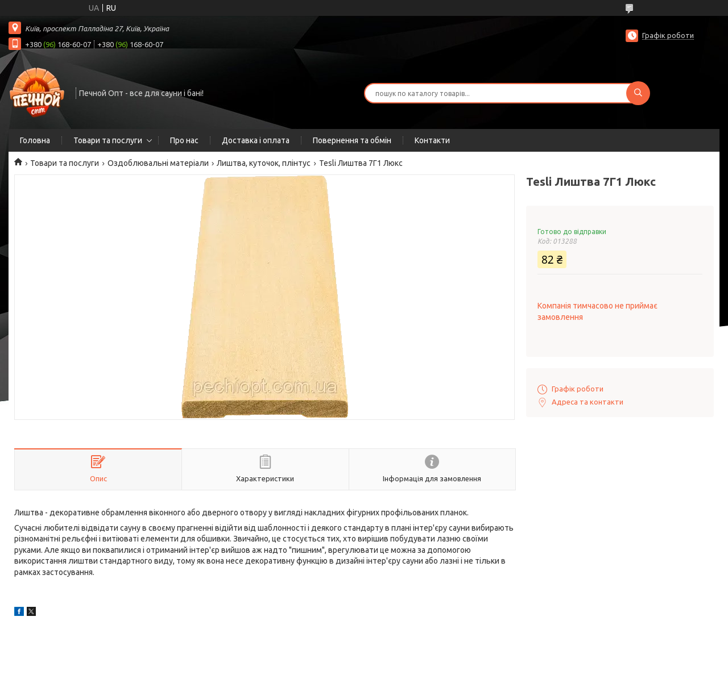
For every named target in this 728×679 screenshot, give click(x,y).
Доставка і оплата (255, 140)
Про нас (184, 140)
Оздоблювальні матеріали (158, 163)
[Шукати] (638, 93)
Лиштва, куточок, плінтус (264, 163)
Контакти (432, 140)
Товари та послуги (107, 140)
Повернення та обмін (352, 140)
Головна (35, 140)
